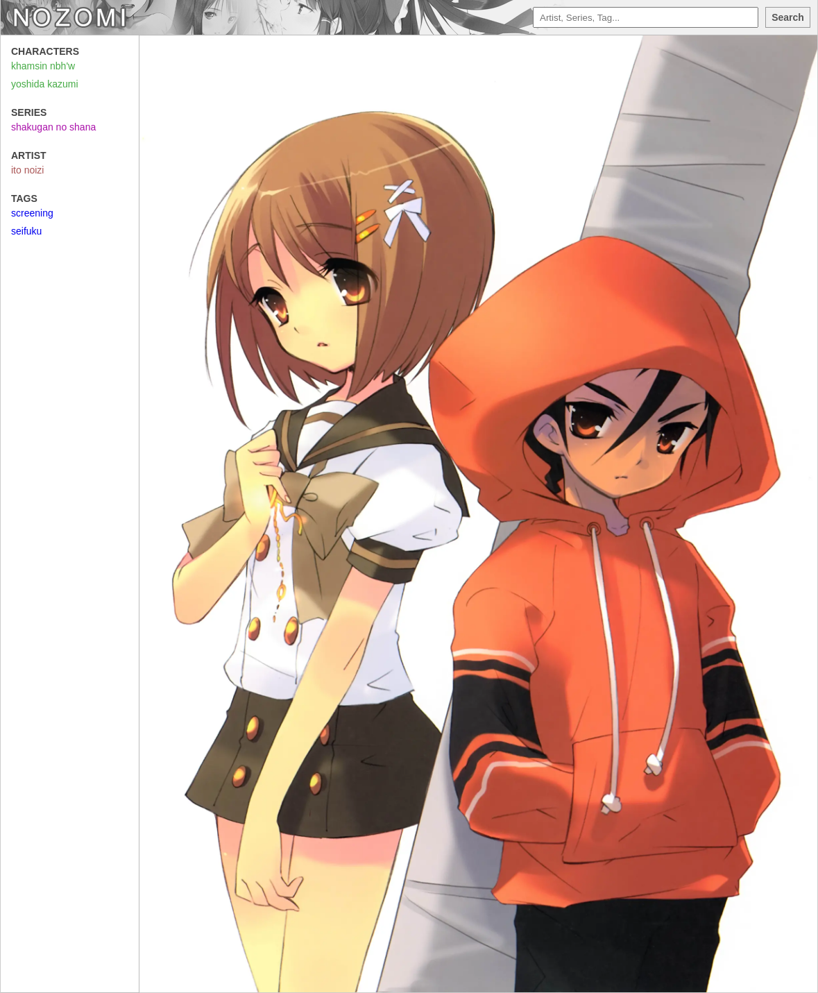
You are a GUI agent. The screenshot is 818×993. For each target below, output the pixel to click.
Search (788, 17)
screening (32, 213)
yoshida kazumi (44, 84)
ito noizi (27, 170)
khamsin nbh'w (43, 65)
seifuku (26, 231)
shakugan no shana (53, 127)
